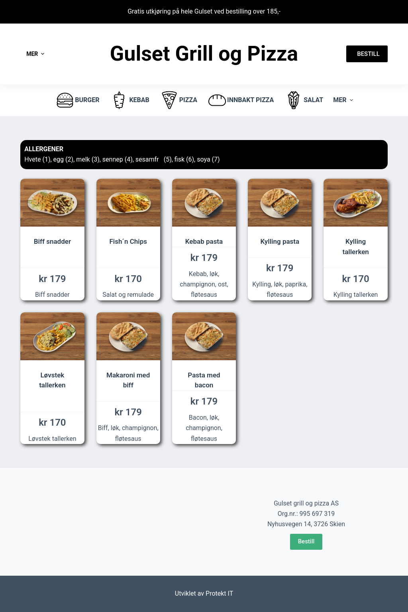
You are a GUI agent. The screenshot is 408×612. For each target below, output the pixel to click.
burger (77, 100)
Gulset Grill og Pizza (204, 53)
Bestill (306, 541)
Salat (303, 100)
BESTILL (367, 53)
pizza (178, 100)
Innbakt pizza (240, 100)
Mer (36, 53)
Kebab (129, 100)
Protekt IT (219, 593)
